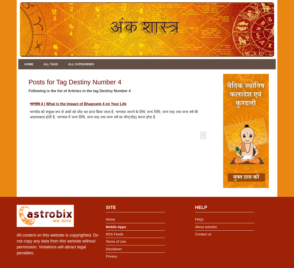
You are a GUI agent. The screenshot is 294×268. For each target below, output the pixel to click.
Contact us (203, 234)
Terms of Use (116, 241)
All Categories (81, 64)
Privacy (111, 256)
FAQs (199, 219)
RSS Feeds (114, 234)
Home (28, 64)
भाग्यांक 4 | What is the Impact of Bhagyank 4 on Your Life (78, 104)
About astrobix (206, 227)
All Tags (50, 64)
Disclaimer (114, 249)
